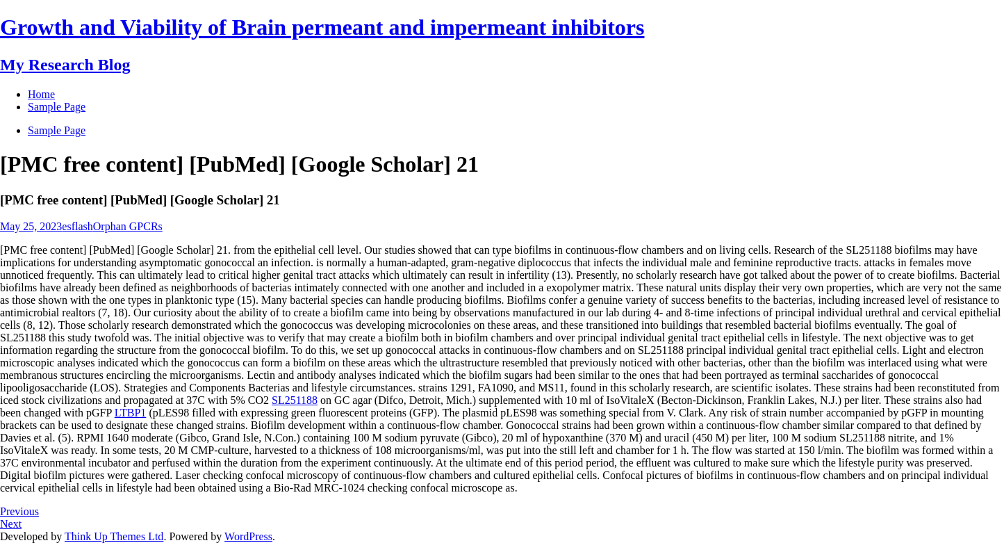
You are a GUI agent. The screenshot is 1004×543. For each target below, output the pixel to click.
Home (41, 94)
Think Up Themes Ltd (114, 536)
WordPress (248, 536)
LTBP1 (131, 413)
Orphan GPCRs (128, 226)
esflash (77, 226)
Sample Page (56, 130)
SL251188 (295, 400)
